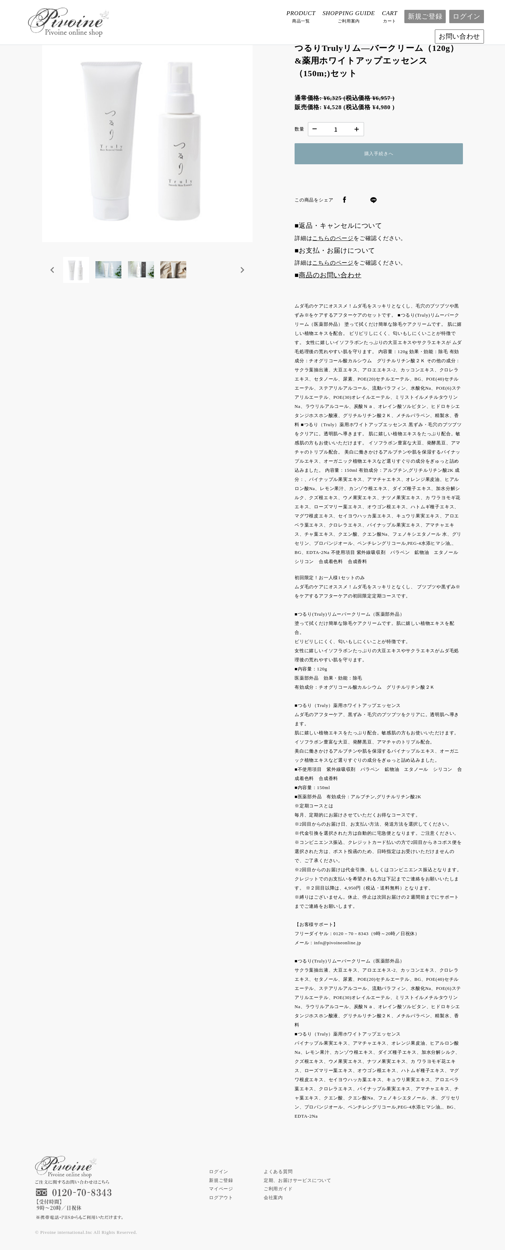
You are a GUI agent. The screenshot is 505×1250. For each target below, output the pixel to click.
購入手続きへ (378, 153)
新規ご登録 (425, 16)
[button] (77, 271)
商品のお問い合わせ (330, 275)
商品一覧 (301, 16)
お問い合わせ (459, 36)
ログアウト (221, 1197)
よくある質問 (278, 1171)
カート (389, 16)
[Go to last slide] (53, 271)
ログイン (466, 16)
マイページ (221, 1188)
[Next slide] (242, 271)
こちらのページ (333, 238)
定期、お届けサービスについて (297, 1180)
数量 (299, 129)
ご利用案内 (349, 16)
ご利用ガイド (278, 1188)
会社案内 (273, 1197)
